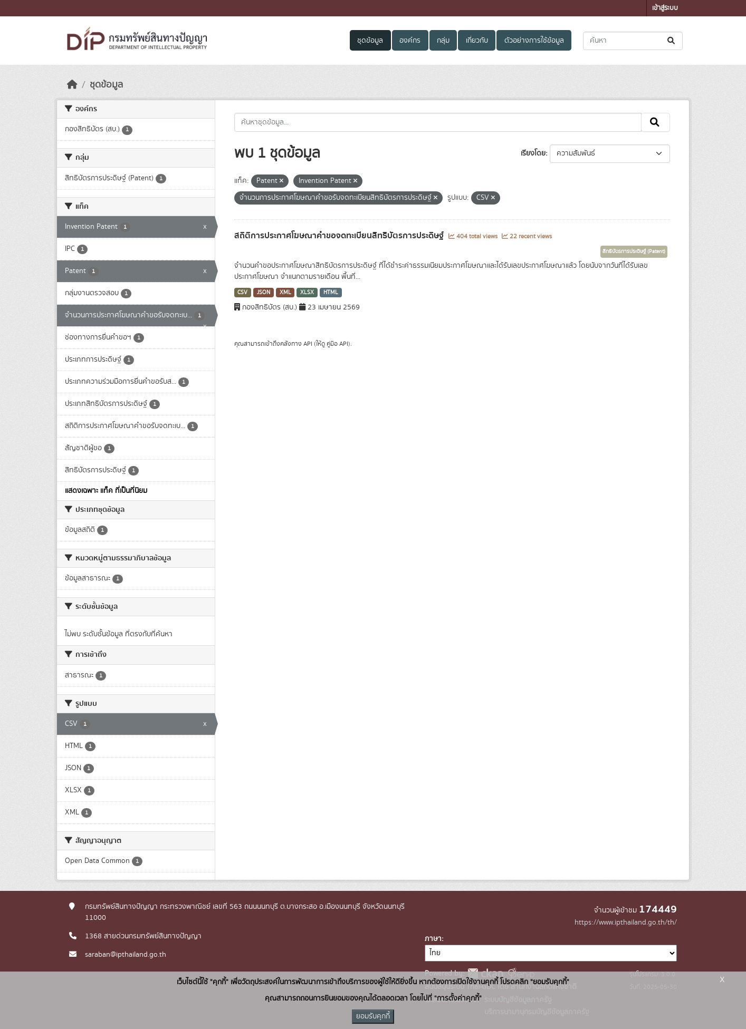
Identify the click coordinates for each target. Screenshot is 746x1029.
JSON (263, 292)
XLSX (307, 292)
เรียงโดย (533, 153)
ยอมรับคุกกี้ (373, 1016)
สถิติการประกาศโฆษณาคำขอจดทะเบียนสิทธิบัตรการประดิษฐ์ (340, 235)
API (307, 343)
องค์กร (409, 40)
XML (285, 292)
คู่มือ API (337, 343)
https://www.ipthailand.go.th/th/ (626, 922)
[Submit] (672, 41)
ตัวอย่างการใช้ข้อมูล (534, 40)
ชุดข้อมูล (370, 40)
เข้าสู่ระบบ (665, 8)
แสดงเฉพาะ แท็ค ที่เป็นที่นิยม (106, 491)
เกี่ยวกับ (477, 40)
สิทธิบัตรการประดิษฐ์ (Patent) (633, 251)
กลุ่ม (443, 40)
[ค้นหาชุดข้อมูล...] (633, 41)
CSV (242, 292)
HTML (330, 292)
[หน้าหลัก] (72, 85)
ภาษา (433, 939)
